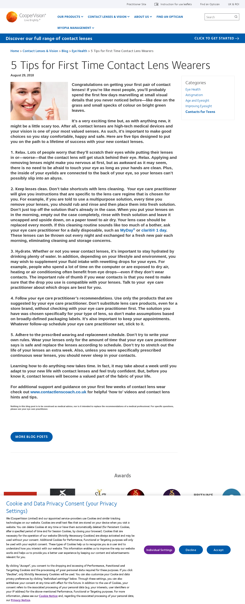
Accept (219, 552)
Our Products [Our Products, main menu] (68, 16)
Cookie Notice (48, 598)
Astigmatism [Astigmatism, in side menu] (194, 94)
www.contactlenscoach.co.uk (58, 392)
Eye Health (79, 50)
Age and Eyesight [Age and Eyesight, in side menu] (197, 100)
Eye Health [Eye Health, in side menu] (193, 89)
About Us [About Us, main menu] (141, 16)
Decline (191, 552)
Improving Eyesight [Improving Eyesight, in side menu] (198, 106)
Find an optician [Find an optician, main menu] (170, 16)
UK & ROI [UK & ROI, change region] (233, 4)
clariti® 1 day (153, 230)
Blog (65, 50)
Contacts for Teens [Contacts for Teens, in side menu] (200, 111)
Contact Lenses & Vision (40, 50)
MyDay (127, 230)
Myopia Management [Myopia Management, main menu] (74, 27)
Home (15, 50)
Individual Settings (159, 552)
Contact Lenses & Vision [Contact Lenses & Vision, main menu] (107, 16)
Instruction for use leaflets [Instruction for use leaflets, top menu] (176, 4)
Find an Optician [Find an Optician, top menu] (210, 4)
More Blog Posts (31, 436)
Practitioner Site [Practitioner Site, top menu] (136, 4)
